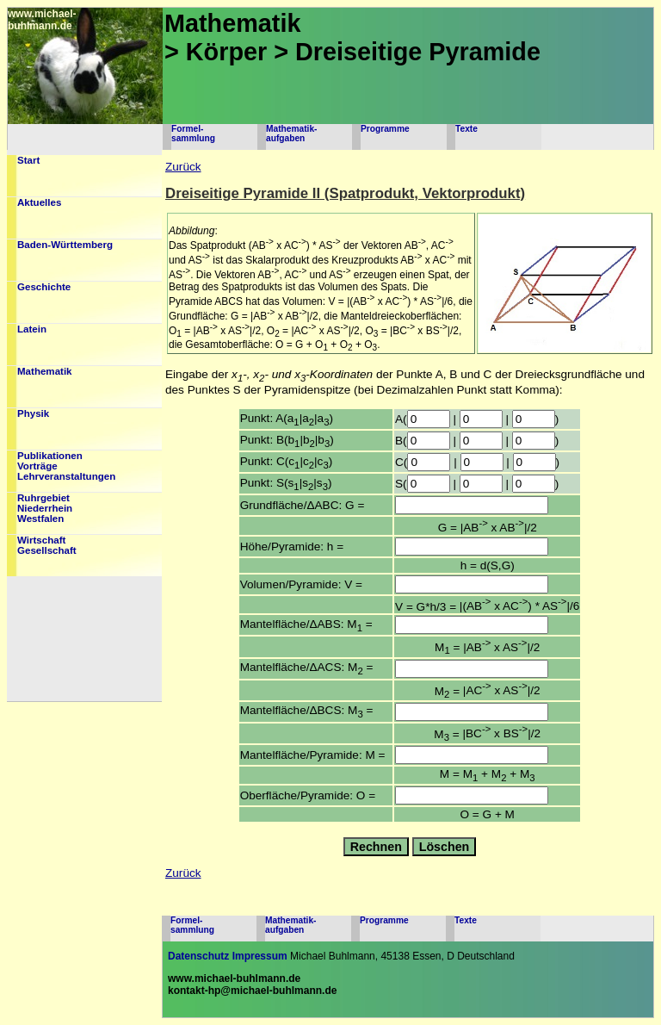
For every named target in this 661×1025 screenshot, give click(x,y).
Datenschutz (198, 956)
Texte (466, 129)
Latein (31, 329)
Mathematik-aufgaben (291, 133)
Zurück (183, 166)
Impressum (259, 956)
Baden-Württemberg (65, 244)
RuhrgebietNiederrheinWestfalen (44, 508)
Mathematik (44, 371)
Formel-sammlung (193, 133)
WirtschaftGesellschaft (47, 545)
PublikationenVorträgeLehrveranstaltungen (66, 465)
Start (28, 160)
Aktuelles (39, 202)
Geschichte (44, 287)
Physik (33, 413)
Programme (385, 129)
